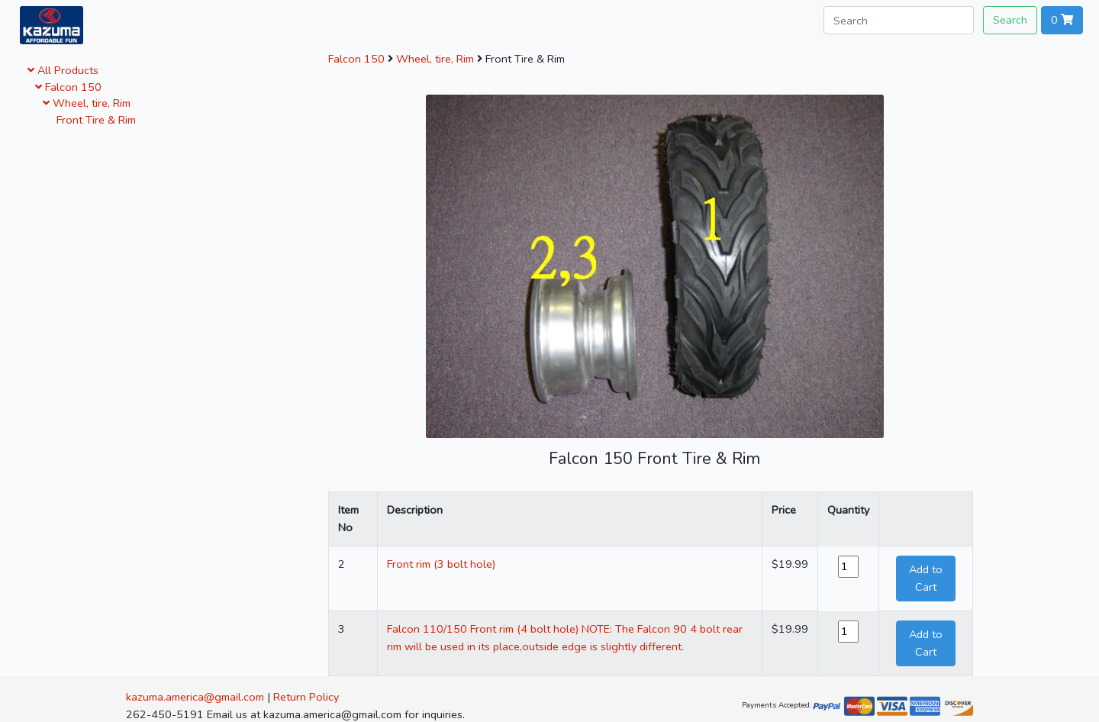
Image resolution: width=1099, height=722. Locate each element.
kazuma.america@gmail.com (195, 696)
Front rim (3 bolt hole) (441, 564)
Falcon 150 (68, 87)
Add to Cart (926, 578)
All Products (62, 70)
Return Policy (306, 696)
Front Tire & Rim (93, 119)
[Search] (898, 20)
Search (1010, 19)
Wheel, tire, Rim (87, 103)
